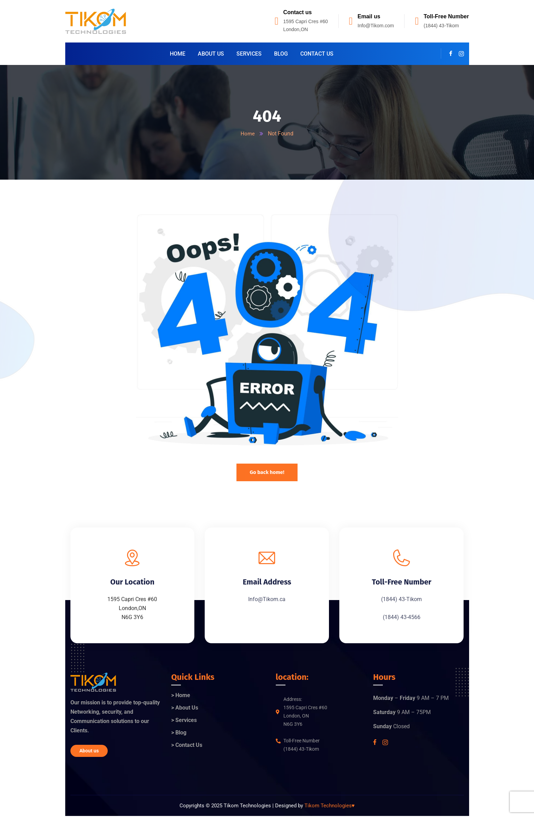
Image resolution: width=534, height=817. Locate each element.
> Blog (178, 733)
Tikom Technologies (329, 806)
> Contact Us (186, 745)
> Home (180, 696)
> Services (184, 721)
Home (248, 133)
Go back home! (267, 472)
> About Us (184, 708)
